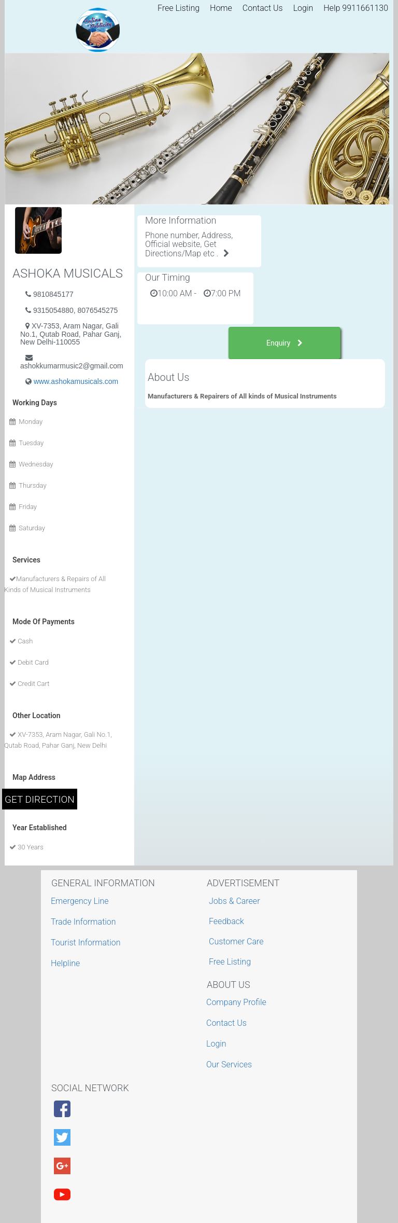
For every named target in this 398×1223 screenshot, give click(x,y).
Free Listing (179, 8)
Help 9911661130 (355, 8)
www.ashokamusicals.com (76, 381)
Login (303, 8)
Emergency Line (81, 901)
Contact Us (263, 8)
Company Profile (237, 1002)
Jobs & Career (234, 901)
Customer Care (236, 941)
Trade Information (84, 922)
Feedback (226, 921)
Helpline (66, 963)
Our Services (230, 1064)
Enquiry (284, 343)
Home (221, 8)
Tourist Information (87, 942)
